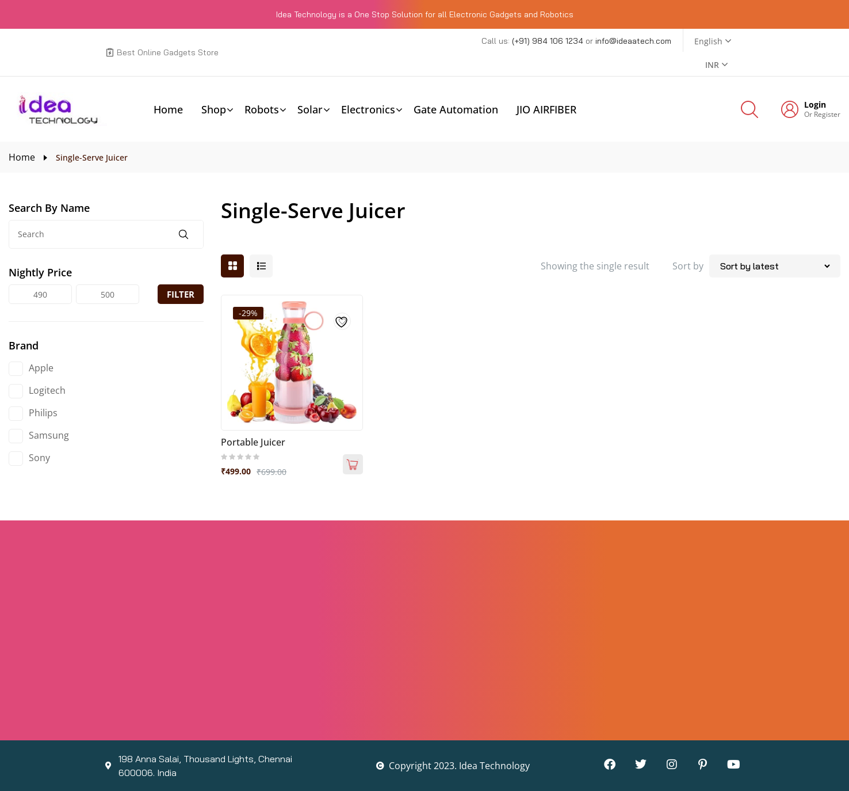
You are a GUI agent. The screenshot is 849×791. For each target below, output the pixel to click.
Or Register (822, 114)
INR (712, 64)
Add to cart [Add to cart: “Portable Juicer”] (353, 464)
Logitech (47, 390)
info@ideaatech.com (633, 41)
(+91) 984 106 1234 (549, 41)
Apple (41, 368)
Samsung (49, 435)
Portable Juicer (253, 442)
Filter (180, 294)
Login (815, 105)
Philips (43, 412)
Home (22, 157)
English (708, 41)
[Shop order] (775, 266)
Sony (39, 457)
